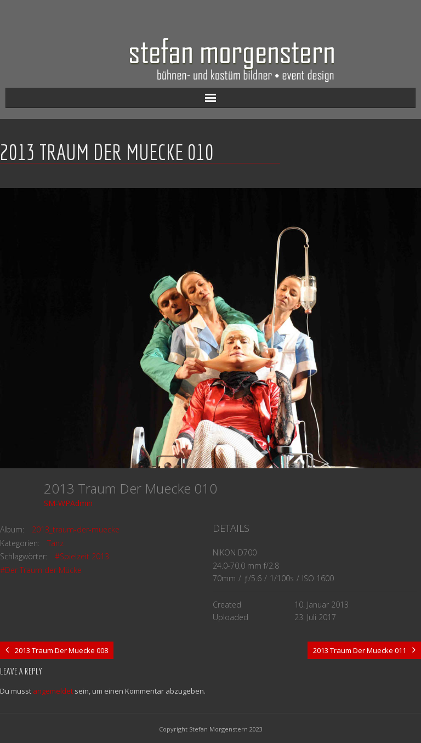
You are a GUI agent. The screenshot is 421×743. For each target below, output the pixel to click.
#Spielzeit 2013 (82, 556)
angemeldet (53, 691)
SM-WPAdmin (68, 503)
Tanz (55, 543)
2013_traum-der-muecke (76, 529)
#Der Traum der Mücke (41, 570)
